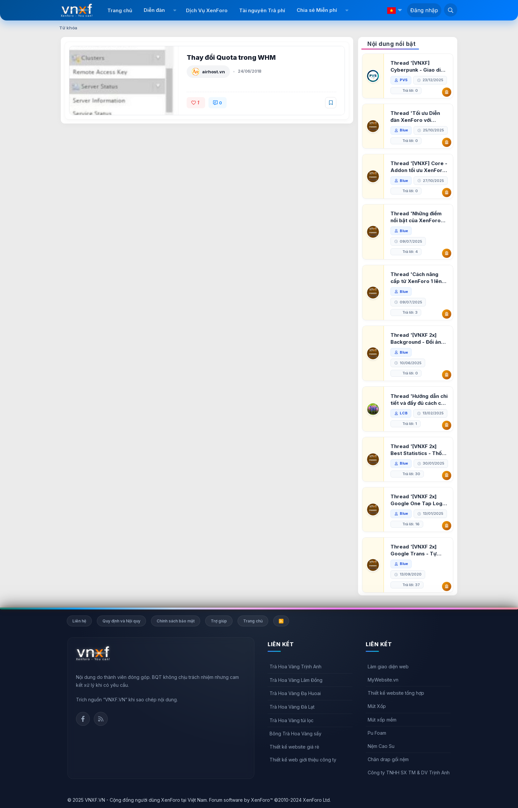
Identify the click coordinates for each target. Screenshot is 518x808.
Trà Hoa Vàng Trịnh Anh (295, 666)
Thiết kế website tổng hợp (396, 693)
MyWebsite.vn (383, 680)
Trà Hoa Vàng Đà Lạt (292, 707)
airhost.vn (213, 71)
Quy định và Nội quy (121, 620)
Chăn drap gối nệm (388, 759)
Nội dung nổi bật (391, 44)
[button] (174, 10)
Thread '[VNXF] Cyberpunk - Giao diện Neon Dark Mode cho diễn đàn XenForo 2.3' (418, 66)
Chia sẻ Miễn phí (317, 10)
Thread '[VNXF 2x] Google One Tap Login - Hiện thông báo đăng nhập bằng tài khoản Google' (418, 500)
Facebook (83, 719)
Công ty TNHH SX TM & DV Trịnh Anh (409, 772)
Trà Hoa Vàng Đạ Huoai (295, 693)
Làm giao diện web (388, 666)
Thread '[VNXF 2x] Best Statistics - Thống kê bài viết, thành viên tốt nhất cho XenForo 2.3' (419, 450)
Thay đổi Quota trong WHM (231, 57)
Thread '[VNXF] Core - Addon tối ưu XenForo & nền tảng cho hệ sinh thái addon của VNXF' (418, 167)
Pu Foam (377, 733)
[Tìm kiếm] (450, 10)
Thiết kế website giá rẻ (294, 747)
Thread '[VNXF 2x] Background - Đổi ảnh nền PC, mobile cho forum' (417, 338)
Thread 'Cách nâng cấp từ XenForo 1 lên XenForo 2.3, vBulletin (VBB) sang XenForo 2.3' (418, 278)
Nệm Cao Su (381, 746)
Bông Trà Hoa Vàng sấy (295, 733)
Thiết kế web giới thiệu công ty (303, 759)
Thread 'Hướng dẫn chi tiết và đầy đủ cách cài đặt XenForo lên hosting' (419, 399)
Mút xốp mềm (382, 719)
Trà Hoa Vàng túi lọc (292, 720)
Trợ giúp (219, 620)
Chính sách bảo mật (176, 620)
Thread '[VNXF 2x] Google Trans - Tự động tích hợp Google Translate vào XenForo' (417, 550)
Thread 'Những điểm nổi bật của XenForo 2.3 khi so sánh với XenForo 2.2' (416, 217)
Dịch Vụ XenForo (207, 10)
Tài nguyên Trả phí (262, 10)
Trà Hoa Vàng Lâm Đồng (296, 680)
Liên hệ (79, 620)
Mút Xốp (377, 706)
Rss (101, 719)
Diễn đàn (154, 10)
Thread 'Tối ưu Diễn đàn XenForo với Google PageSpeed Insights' (415, 116)
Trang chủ (119, 10)
